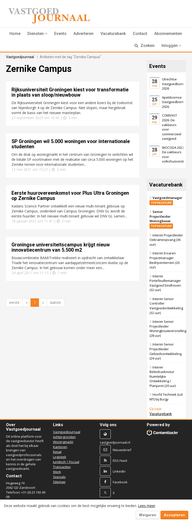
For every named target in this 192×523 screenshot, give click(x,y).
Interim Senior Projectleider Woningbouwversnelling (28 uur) (168, 328)
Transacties (62, 467)
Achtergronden (64, 437)
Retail (57, 452)
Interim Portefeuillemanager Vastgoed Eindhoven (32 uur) (165, 283)
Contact (140, 33)
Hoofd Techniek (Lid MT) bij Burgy (166, 396)
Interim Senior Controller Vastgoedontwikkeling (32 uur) (166, 306)
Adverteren (84, 33)
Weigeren (147, 515)
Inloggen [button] (171, 45)
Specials (59, 477)
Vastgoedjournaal (20, 57)
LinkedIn (119, 471)
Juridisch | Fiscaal (66, 462)
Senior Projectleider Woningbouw (161, 218)
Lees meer (146, 505)
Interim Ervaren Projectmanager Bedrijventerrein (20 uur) (165, 260)
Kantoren (60, 447)
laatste (55, 302)
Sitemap (59, 482)
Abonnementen (168, 33)
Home (15, 33)
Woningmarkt (63, 442)
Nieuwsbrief (122, 450)
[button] (37, 34)
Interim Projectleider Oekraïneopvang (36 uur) (166, 240)
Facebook (120, 482)
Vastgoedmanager (166, 200)
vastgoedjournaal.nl (115, 442)
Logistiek (59, 457)
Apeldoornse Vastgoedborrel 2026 (174, 102)
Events (60, 33)
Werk (57, 472)
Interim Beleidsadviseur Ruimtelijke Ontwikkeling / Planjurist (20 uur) (163, 376)
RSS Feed (120, 460)
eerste (14, 302)
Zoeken (144, 45)
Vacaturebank (113, 33)
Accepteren (174, 515)
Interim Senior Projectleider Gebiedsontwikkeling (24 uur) (166, 351)
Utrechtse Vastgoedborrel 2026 (174, 84)
